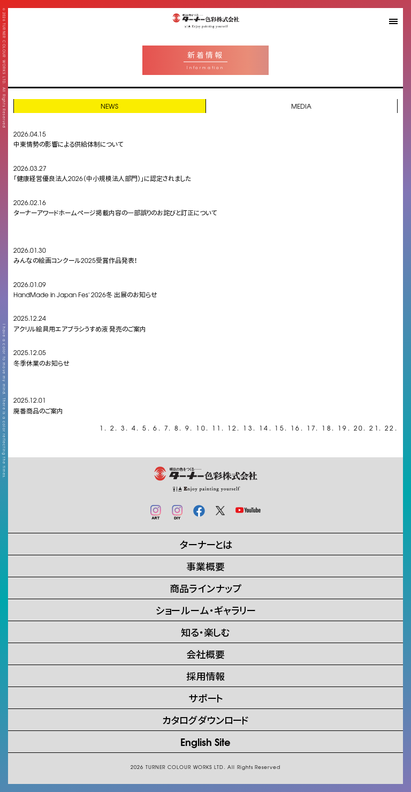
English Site (205, 741)
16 (296, 428)
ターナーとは (205, 544)
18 (327, 428)
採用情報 (205, 675)
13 (248, 428)
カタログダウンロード (205, 719)
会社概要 (205, 653)
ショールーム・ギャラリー (206, 609)
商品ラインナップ (206, 587)
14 (264, 428)
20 (359, 428)
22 (390, 428)
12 (232, 428)
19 (343, 428)
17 (311, 428)
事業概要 (205, 566)
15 (280, 428)
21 (374, 428)
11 (217, 428)
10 (201, 428)
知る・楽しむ (205, 631)
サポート (205, 697)
